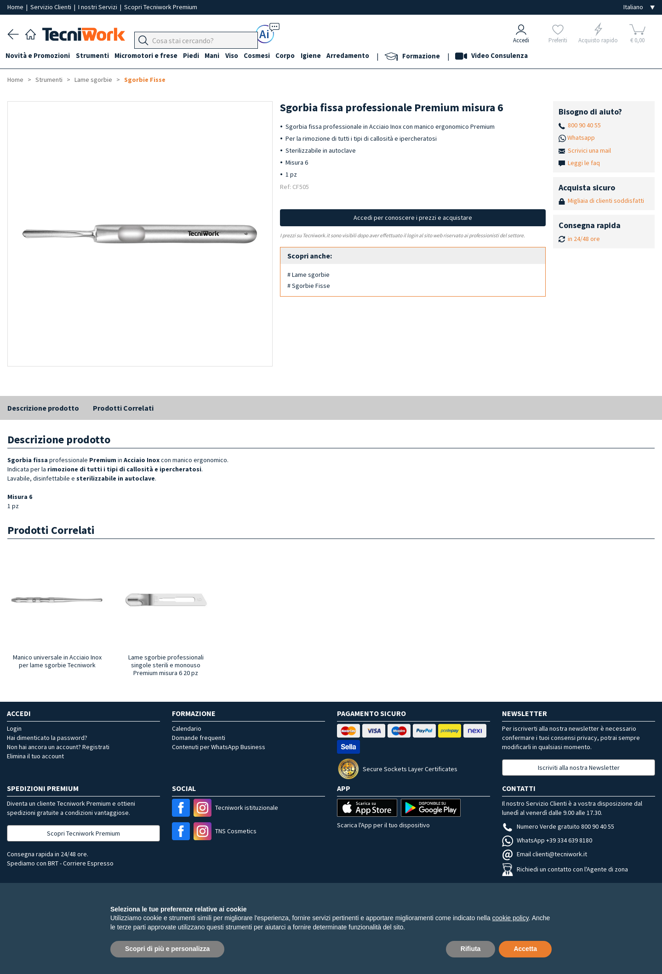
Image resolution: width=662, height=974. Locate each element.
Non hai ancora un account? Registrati (58, 747)
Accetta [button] (525, 948)
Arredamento (364, 56)
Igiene (326, 56)
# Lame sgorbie (308, 274)
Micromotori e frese (151, 56)
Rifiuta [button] (471, 948)
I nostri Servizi (98, 7)
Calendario (186, 728)
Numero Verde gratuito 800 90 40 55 (558, 826)
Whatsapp (581, 137)
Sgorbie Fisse (145, 79)
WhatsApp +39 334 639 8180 (547, 840)
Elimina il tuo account (35, 756)
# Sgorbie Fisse (308, 285)
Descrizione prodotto (43, 408)
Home (16, 7)
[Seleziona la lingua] (639, 7)
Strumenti (95, 56)
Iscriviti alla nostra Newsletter (579, 767)
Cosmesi (269, 56)
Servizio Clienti (51, 7)
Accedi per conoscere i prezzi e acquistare (413, 217)
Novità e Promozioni (39, 56)
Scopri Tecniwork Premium (160, 7)
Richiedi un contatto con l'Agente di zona (565, 869)
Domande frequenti (198, 737)
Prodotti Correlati (123, 408)
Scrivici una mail (589, 150)
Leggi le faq (584, 163)
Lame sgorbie (93, 79)
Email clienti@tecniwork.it (544, 854)
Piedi (198, 56)
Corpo (298, 56)
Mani (220, 56)
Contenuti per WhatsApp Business (218, 747)
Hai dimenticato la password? (47, 737)
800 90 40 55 (584, 125)
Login (14, 728)
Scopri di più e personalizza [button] (167, 948)
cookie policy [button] (510, 918)
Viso (241, 56)
